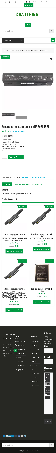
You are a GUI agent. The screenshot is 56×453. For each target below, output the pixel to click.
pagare (20, 370)
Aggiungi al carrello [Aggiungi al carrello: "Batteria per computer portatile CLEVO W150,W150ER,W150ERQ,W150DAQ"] (40, 249)
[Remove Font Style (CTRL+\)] (48, 380)
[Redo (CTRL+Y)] (48, 397)
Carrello (22, 366)
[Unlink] (48, 390)
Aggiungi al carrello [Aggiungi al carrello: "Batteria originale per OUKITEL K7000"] (40, 302)
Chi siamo (21, 341)
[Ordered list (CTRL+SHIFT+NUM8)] (48, 383)
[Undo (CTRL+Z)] (46, 397)
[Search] (51, 31)
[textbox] (48, 406)
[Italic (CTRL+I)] (48, 377)
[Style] (47, 374)
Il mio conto (28, 5)
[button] (53, 40)
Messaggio (48, 369)
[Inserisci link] (46, 390)
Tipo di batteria (40, 177)
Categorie (7, 40)
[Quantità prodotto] (4, 157)
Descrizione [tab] (7, 184)
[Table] (47, 393)
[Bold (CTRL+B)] (46, 377)
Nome (47, 346)
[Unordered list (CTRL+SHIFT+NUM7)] (46, 383)
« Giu (4, 356)
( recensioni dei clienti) (18, 131)
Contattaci (21, 345)
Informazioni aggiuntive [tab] (21, 184)
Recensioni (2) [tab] (37, 184)
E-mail (47, 357)
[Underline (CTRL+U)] (46, 380)
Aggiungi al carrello (15, 157)
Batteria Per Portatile (27, 177)
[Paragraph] (47, 387)
